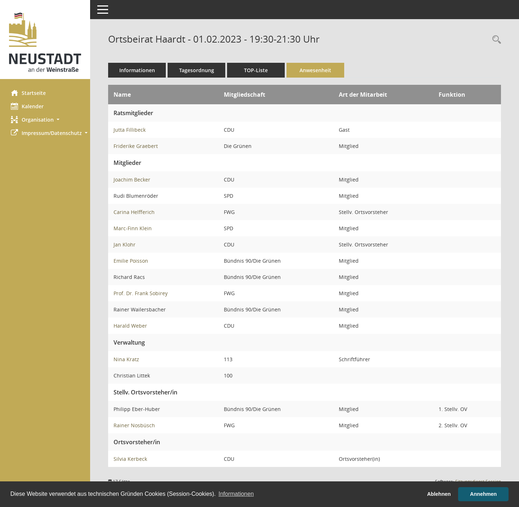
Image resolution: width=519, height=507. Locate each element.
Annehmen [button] (483, 494)
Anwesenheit (315, 70)
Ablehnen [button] (439, 494)
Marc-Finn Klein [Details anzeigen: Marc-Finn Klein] (133, 228)
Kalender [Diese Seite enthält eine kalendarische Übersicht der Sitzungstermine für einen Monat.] (27, 106)
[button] (45, 119)
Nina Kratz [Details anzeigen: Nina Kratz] (126, 359)
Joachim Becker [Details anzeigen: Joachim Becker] (132, 179)
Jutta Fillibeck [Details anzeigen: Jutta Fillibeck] (130, 129)
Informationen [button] (236, 494)
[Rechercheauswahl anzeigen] (495, 40)
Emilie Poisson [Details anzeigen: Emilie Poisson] (131, 260)
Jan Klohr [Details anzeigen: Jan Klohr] (125, 244)
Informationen (137, 70)
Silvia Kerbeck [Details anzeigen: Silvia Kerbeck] (130, 458)
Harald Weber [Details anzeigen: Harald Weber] (130, 325)
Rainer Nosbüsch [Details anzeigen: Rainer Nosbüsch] (134, 425)
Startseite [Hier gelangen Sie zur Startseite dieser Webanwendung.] (28, 92)
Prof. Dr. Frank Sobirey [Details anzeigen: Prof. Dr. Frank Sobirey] (141, 293)
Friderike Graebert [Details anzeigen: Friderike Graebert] (136, 146)
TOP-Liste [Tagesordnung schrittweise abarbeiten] (256, 70)
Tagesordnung (196, 70)
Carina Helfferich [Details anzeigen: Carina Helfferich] (134, 212)
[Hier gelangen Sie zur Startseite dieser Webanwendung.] (45, 42)
